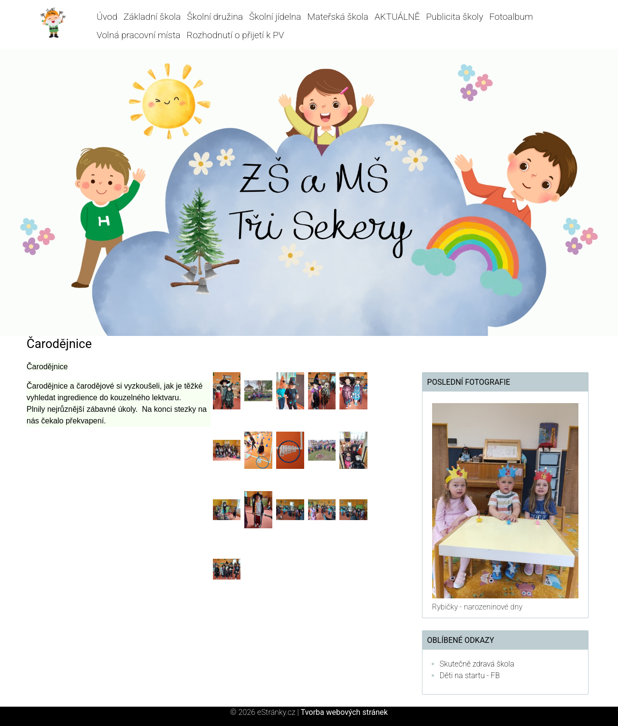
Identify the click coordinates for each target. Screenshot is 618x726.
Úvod (107, 16)
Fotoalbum (511, 16)
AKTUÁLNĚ (397, 16)
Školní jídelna (275, 16)
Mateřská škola (337, 16)
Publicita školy (454, 16)
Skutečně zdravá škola (477, 663)
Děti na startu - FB (470, 675)
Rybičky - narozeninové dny (477, 606)
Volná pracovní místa (139, 35)
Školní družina (215, 16)
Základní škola (152, 16)
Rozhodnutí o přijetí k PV (235, 35)
